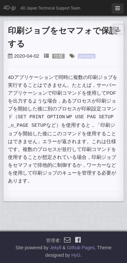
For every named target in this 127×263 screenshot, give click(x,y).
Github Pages (81, 247)
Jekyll (55, 247)
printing (86, 56)
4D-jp (9, 7)
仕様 (58, 56)
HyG (75, 254)
